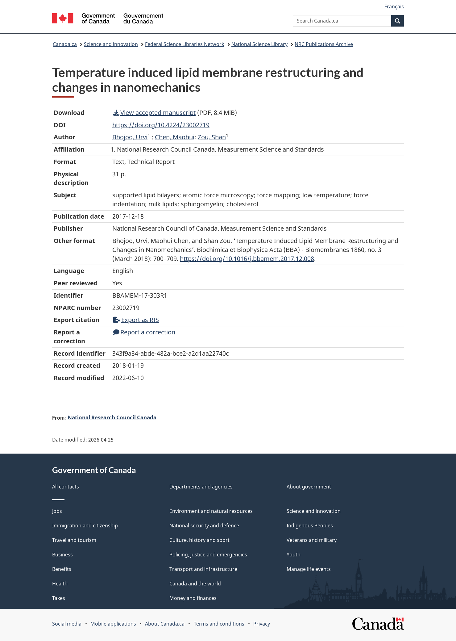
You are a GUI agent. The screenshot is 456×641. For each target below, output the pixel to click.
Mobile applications (113, 623)
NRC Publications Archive (324, 44)
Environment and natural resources (211, 511)
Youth (294, 554)
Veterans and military (312, 540)
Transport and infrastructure (203, 569)
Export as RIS (136, 320)
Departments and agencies (201, 486)
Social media (66, 623)
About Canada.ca (164, 623)
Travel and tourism (74, 540)
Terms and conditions (219, 623)
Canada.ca (65, 44)
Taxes (58, 598)
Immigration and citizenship (85, 525)
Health (60, 583)
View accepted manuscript (154, 112)
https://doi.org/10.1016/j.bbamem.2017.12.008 (247, 258)
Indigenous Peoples (310, 525)
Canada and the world (195, 583)
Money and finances (193, 598)
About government (309, 486)
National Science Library (259, 44)
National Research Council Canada (112, 417)
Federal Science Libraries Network (184, 44)
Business (62, 554)
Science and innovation (111, 44)
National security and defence (204, 525)
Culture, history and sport (199, 540)
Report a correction (144, 332)
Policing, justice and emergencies (208, 554)
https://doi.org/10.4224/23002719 (160, 125)
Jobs (57, 511)
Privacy (261, 623)
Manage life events (309, 569)
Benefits (61, 569)
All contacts (65, 486)
